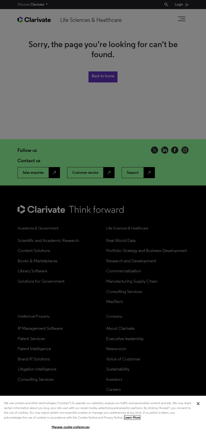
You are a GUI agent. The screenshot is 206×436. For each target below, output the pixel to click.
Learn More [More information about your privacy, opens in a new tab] (132, 417)
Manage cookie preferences (70, 427)
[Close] (198, 403)
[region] (103, 416)
